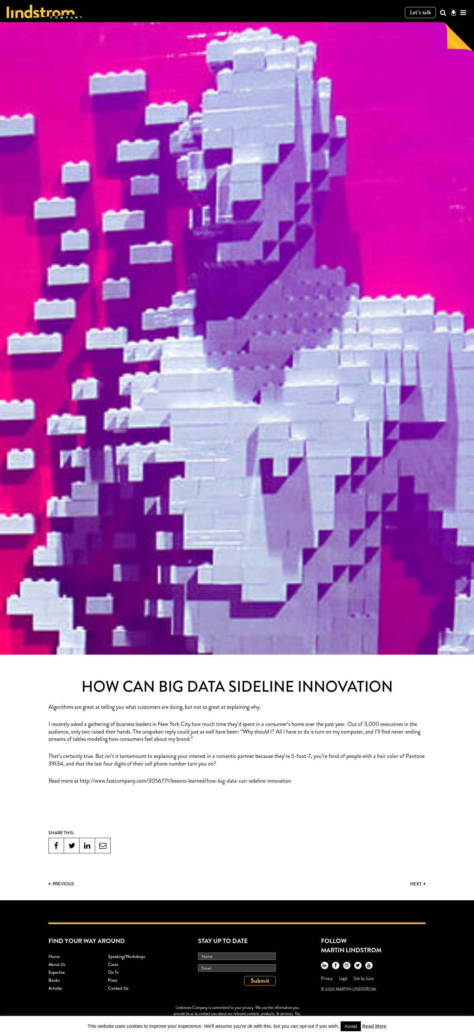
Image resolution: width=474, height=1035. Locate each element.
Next (418, 884)
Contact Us (118, 988)
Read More (374, 1026)
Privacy (327, 978)
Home (54, 956)
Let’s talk (420, 12)
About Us (56, 964)
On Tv (113, 972)
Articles (55, 988)
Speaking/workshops (126, 956)
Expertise (56, 972)
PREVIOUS (61, 884)
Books (54, 980)
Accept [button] (350, 1026)
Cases (113, 964)
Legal (343, 978)
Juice (370, 978)
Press (112, 980)
